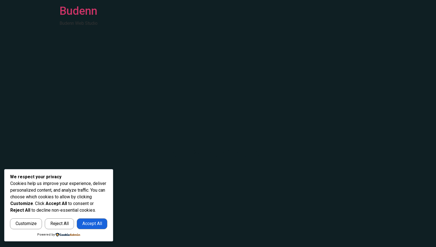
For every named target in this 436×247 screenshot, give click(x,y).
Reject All (59, 223)
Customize (26, 223)
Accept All (92, 223)
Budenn (78, 11)
